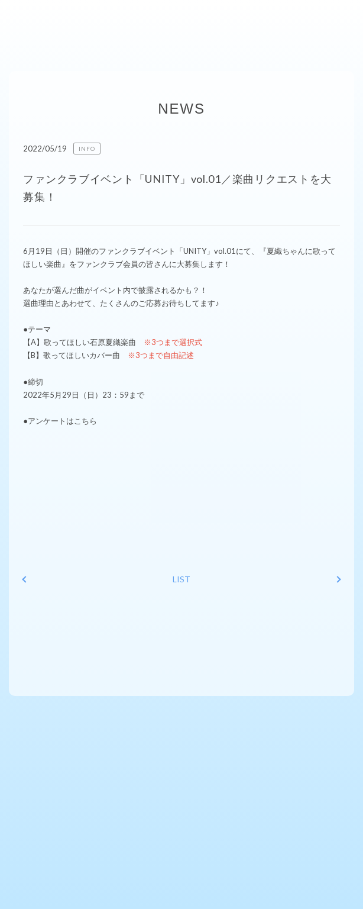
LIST (181, 579)
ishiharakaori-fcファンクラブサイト (52, 21)
